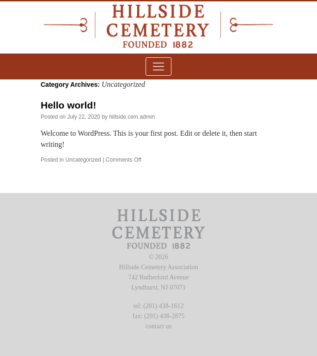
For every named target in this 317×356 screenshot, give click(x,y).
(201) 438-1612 (163, 305)
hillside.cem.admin (132, 117)
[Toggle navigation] (158, 66)
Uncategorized (83, 160)
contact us (158, 326)
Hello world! (68, 105)
